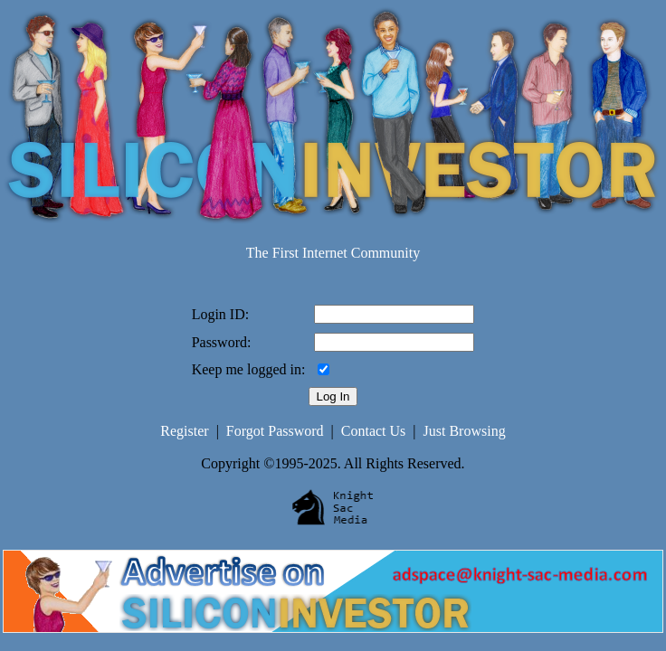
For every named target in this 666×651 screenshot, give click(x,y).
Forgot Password (275, 431)
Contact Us (373, 431)
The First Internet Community (333, 252)
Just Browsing (464, 431)
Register (184, 431)
